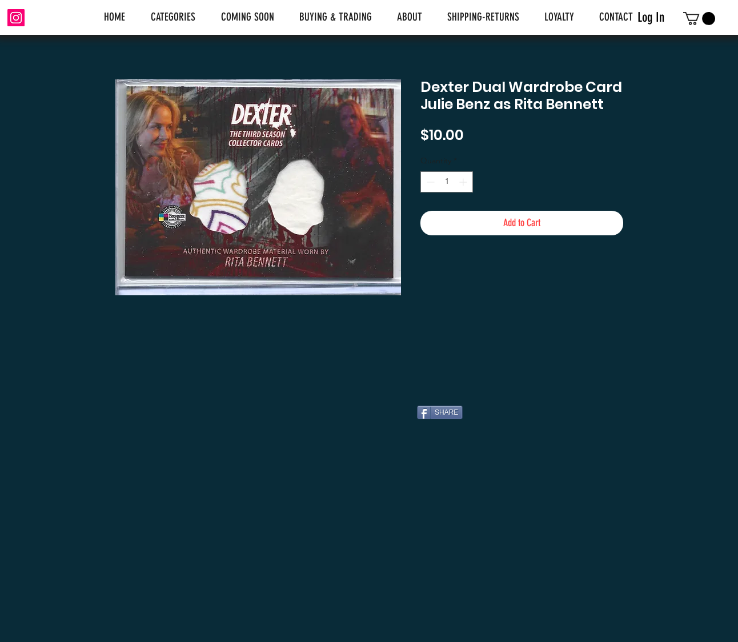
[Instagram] (16, 17)
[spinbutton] (446, 182)
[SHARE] (440, 412)
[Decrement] (429, 182)
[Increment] (464, 182)
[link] (699, 18)
